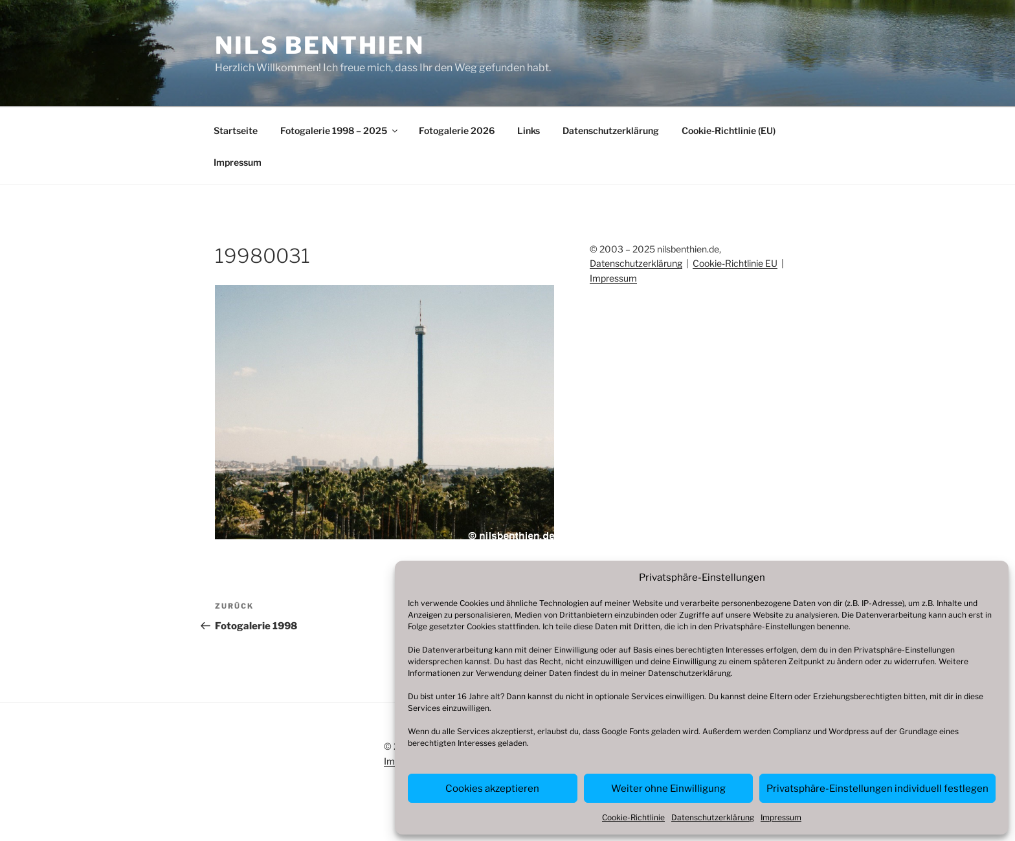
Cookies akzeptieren (492, 788)
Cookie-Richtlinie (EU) (728, 130)
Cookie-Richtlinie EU (735, 263)
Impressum (781, 817)
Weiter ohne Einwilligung (668, 788)
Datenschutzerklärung (689, 673)
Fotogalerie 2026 (457, 130)
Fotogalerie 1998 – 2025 (339, 130)
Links (528, 130)
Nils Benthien (319, 45)
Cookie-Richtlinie (633, 817)
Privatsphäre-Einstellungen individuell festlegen (877, 788)
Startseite (236, 130)
